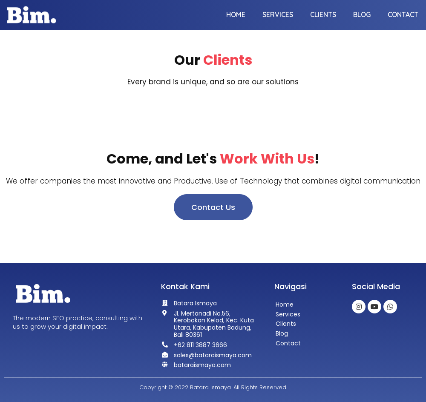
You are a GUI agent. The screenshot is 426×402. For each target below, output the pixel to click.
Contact (403, 14)
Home (235, 14)
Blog (362, 14)
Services (277, 14)
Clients (323, 14)
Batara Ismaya (210, 387)
